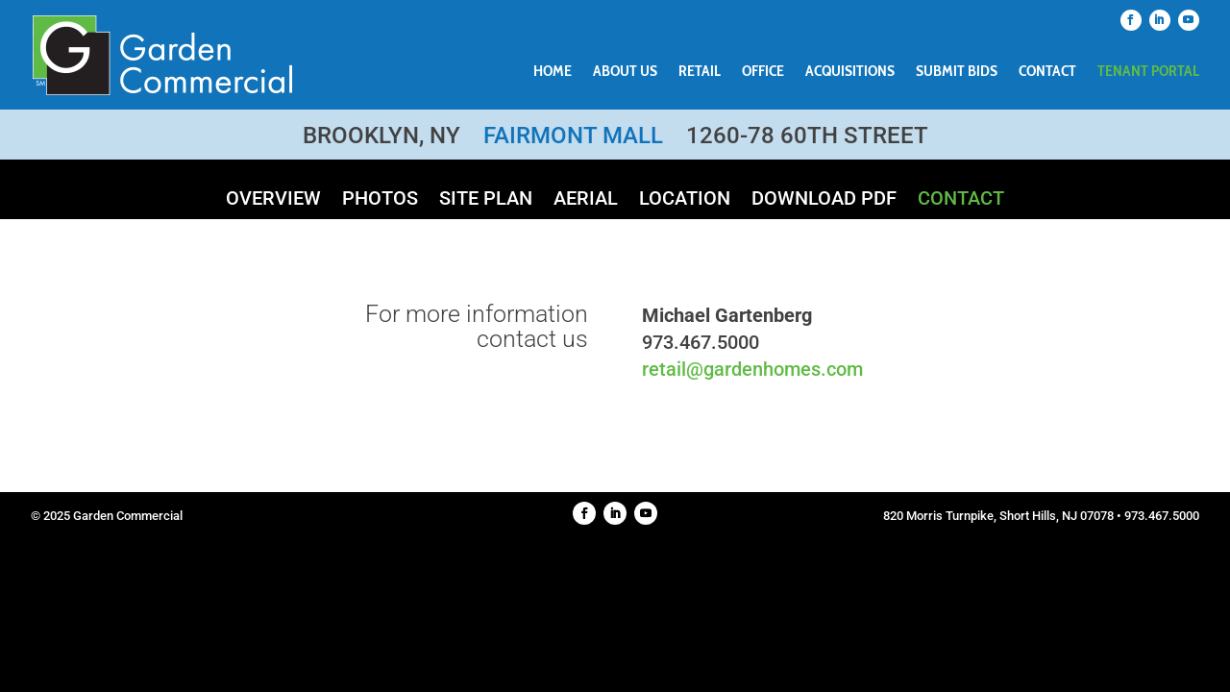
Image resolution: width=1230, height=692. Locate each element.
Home (552, 72)
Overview (273, 200)
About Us (625, 72)
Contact (1047, 72)
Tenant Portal (1148, 72)
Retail (699, 72)
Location (684, 200)
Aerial (586, 200)
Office (763, 72)
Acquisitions (850, 72)
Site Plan (485, 200)
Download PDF (824, 200)
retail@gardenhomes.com (752, 369)
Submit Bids (956, 72)
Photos (380, 200)
